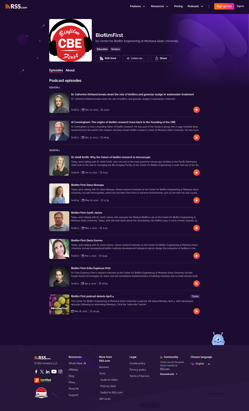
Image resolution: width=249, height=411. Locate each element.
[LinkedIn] (48, 372)
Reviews (104, 367)
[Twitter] (42, 372)
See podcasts (168, 374)
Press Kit (74, 388)
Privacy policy (138, 369)
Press (72, 382)
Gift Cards (105, 398)
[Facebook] (36, 372)
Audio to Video (109, 379)
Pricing (178, 6)
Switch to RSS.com (111, 392)
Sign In (240, 7)
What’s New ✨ (77, 363)
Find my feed (108, 386)
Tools (102, 373)
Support (73, 395)
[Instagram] (60, 371)
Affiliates (73, 369)
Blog (71, 376)
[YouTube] (54, 371)
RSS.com (164, 369)
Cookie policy (137, 363)
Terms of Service (139, 376)
